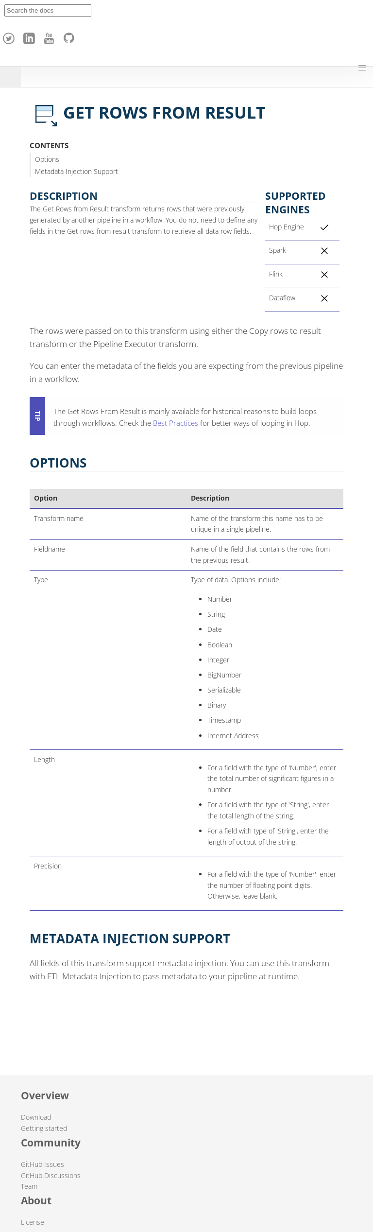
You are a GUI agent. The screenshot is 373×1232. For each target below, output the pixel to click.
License (32, 1222)
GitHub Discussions (51, 1175)
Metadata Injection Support (76, 171)
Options (47, 159)
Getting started (44, 1128)
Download (36, 1117)
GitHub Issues (42, 1164)
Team (29, 1186)
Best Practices (175, 423)
